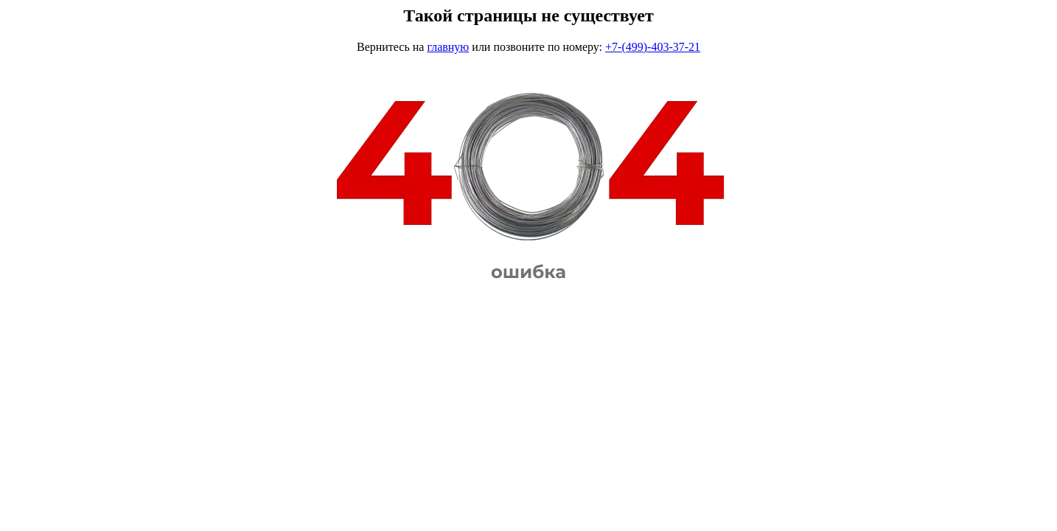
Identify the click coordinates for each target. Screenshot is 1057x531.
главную (448, 47)
